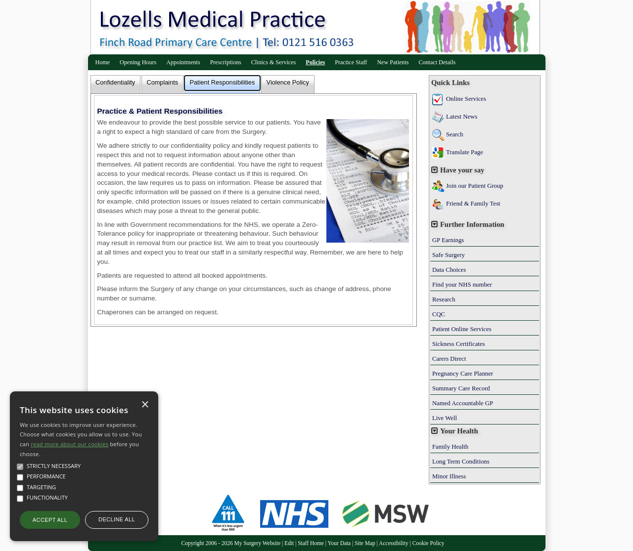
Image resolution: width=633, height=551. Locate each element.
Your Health (459, 431)
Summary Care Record (461, 388)
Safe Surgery (448, 255)
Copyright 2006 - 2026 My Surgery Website (230, 543)
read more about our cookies (69, 444)
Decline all (116, 519)
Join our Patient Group (474, 185)
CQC (438, 314)
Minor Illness (449, 476)
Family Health (450, 446)
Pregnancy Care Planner (462, 373)
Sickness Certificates (458, 343)
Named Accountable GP (462, 403)
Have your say (462, 170)
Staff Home (311, 543)
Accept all (50, 520)
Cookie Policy (428, 543)
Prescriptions (225, 62)
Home (102, 62)
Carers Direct (449, 358)
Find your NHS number (462, 284)
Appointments (183, 62)
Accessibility (393, 543)
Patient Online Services (462, 329)
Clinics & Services (273, 62)
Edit (289, 543)
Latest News (461, 116)
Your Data (339, 543)
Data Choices (449, 269)
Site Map (365, 543)
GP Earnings (448, 240)
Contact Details (436, 62)
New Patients (392, 62)
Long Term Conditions (461, 461)
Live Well (444, 418)
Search (454, 134)
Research (443, 299)
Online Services (466, 98)
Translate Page (464, 152)
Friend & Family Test (473, 203)
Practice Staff (351, 62)
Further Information (472, 224)
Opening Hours (138, 62)
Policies (315, 62)
